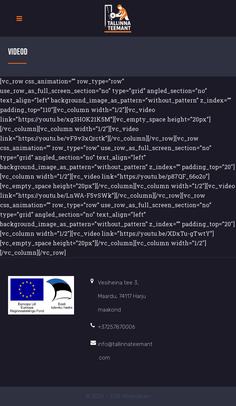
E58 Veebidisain (130, 396)
